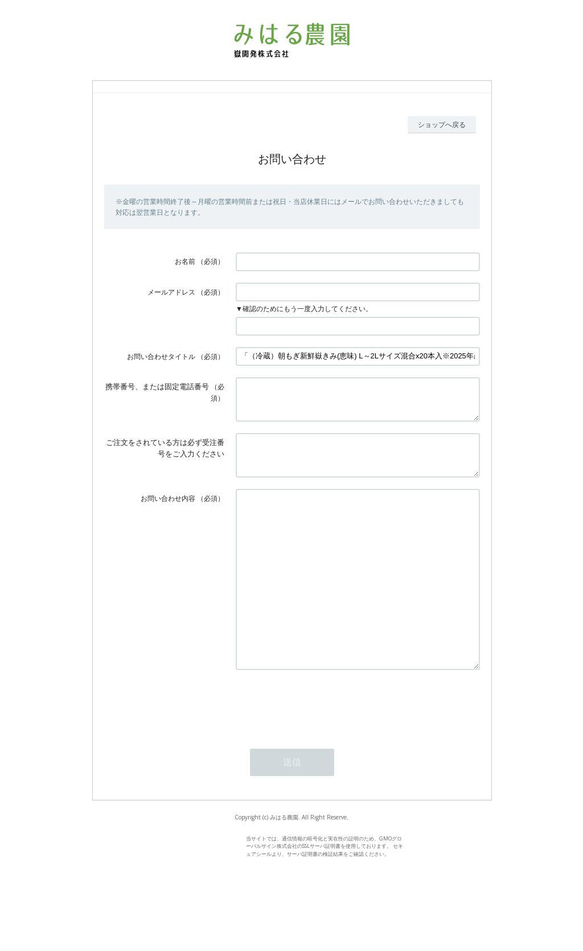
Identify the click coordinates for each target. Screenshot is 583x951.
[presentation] (322, 751)
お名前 (185, 261)
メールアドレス (171, 292)
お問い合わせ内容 (168, 512)
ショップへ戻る (442, 124)
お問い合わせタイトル (161, 356)
